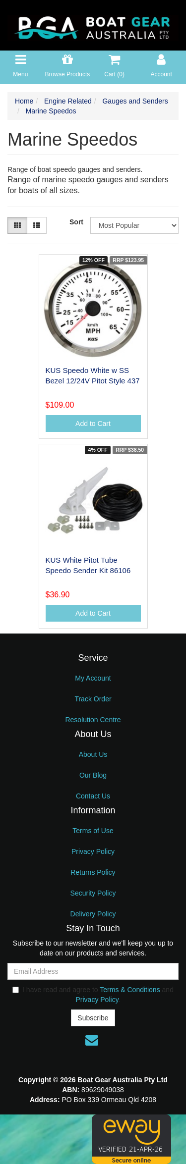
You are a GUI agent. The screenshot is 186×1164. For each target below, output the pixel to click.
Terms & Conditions (130, 990)
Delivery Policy (93, 914)
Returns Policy (92, 872)
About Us (93, 754)
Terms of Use (92, 831)
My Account (93, 678)
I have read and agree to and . (93, 995)
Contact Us (93, 796)
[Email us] (91, 1040)
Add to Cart (93, 423)
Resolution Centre (93, 720)
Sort (76, 222)
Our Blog (93, 775)
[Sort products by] (134, 225)
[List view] (37, 225)
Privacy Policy (93, 851)
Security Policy (93, 893)
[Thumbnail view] (17, 225)
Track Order (92, 699)
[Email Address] (93, 971)
